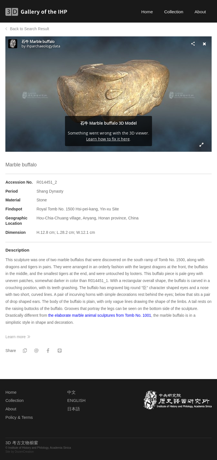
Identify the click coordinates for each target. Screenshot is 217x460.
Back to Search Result (29, 29)
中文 (71, 392)
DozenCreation (24, 451)
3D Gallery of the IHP (38, 12)
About (200, 11)
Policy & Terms (19, 417)
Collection (173, 11)
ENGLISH (76, 400)
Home (147, 11)
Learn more (15, 336)
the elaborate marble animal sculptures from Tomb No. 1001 (99, 315)
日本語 (73, 409)
